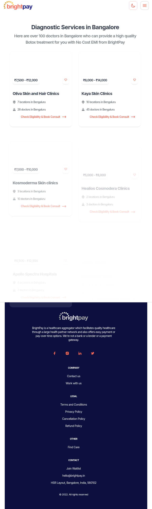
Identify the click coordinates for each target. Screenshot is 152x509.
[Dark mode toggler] (133, 5)
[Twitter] (92, 353)
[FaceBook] (54, 353)
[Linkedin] (80, 353)
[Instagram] (67, 353)
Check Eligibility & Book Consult (43, 117)
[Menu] (145, 5)
